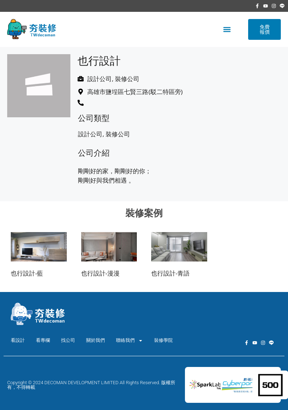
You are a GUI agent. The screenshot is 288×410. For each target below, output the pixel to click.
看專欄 (43, 340)
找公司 (68, 340)
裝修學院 (163, 340)
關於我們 (95, 340)
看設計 (18, 340)
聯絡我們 (129, 341)
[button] (227, 30)
